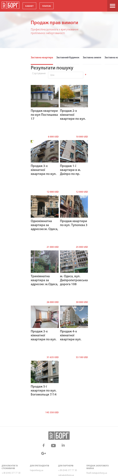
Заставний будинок (67, 57)
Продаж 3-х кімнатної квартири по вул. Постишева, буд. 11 (44, 174)
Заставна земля (91, 57)
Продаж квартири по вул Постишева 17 (44, 114)
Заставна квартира (42, 57)
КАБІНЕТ (29, 6)
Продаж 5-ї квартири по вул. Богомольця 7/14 (44, 390)
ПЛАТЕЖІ (46, 6)
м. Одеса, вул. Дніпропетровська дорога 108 (74, 280)
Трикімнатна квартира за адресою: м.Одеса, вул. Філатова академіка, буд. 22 (44, 284)
